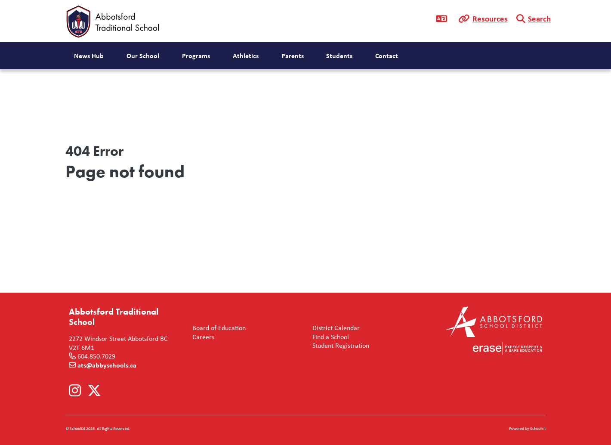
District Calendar (334, 327)
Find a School (329, 336)
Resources (490, 18)
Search (539, 18)
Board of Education (217, 327)
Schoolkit (538, 428)
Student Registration (339, 345)
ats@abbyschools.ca (106, 365)
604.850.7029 (96, 356)
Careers (201, 336)
